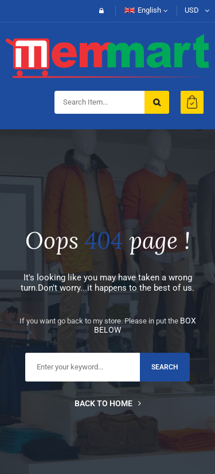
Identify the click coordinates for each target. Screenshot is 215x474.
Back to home (108, 403)
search (164, 367)
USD (192, 10)
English (142, 10)
